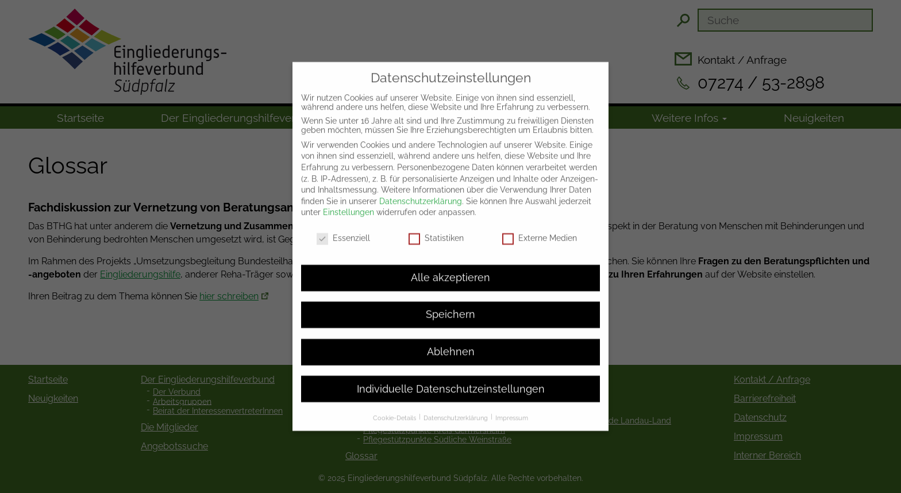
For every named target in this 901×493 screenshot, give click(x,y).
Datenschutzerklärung (420, 194)
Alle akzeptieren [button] (450, 271)
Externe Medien (539, 232)
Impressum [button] (511, 411)
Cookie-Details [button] (395, 411)
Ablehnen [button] (451, 345)
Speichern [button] (450, 308)
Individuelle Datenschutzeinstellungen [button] (451, 382)
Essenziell (343, 232)
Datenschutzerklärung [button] (456, 411)
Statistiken (436, 232)
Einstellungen (348, 206)
